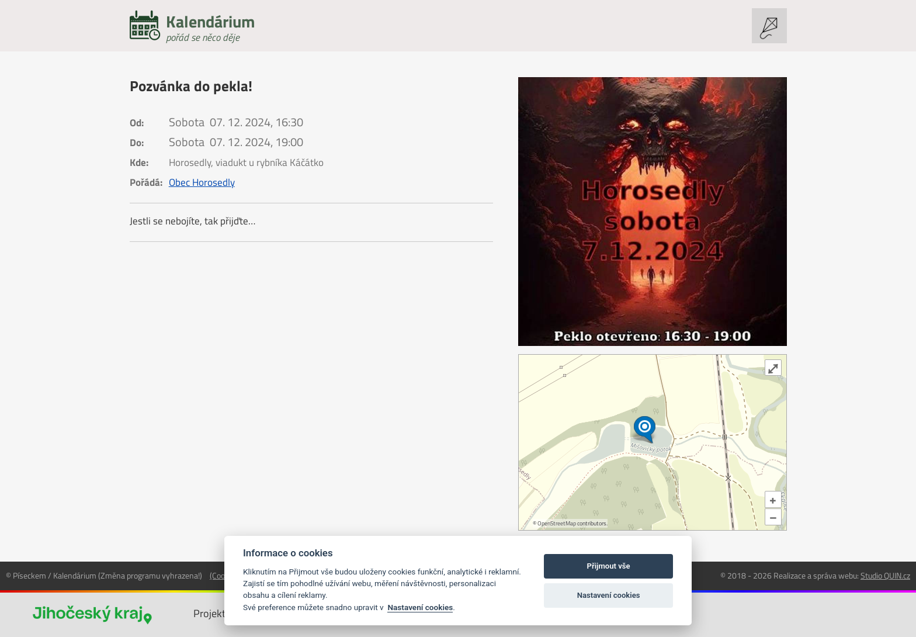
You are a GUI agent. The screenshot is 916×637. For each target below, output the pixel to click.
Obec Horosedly (202, 182)
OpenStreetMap (556, 523)
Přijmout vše (608, 566)
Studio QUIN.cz (885, 575)
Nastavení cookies (420, 607)
